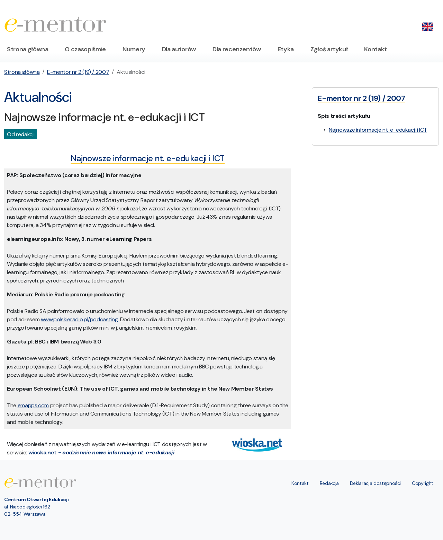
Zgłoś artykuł (328, 49)
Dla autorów (179, 49)
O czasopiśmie (85, 49)
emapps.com (33, 405)
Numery (134, 49)
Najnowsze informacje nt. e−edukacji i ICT (378, 129)
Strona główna (27, 49)
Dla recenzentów (237, 49)
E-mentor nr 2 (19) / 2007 (78, 72)
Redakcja (329, 483)
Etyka (286, 49)
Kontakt (375, 49)
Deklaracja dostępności (375, 483)
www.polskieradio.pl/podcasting (79, 319)
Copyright (422, 483)
